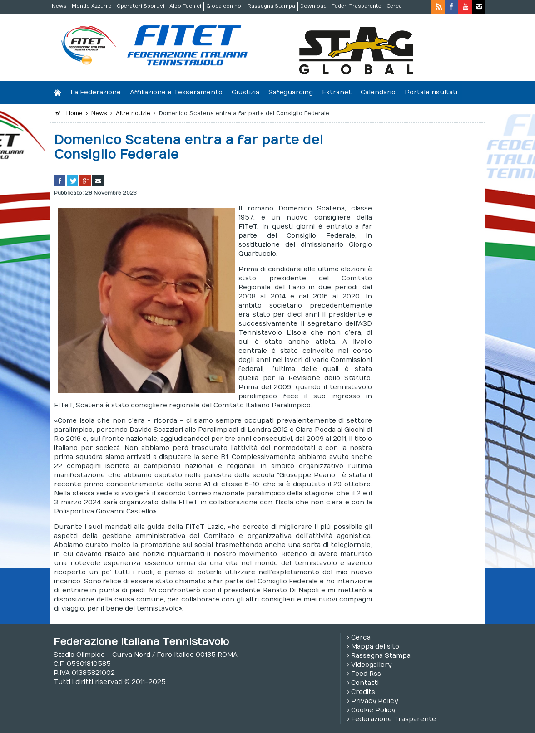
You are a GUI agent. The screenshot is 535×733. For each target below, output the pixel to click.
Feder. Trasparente (356, 6)
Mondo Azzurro (92, 6)
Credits (363, 692)
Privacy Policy (374, 701)
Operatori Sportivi (140, 6)
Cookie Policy (373, 710)
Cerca (394, 6)
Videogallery (371, 665)
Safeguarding (290, 92)
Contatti (365, 683)
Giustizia (245, 92)
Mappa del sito (375, 646)
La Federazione (95, 92)
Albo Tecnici (185, 6)
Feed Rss (366, 674)
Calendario (378, 92)
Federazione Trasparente (393, 719)
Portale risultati (431, 92)
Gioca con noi (224, 6)
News (59, 6)
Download (313, 6)
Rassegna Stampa (271, 6)
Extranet (337, 92)
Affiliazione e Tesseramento (176, 92)
